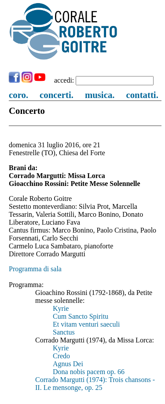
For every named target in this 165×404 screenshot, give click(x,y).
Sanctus (64, 332)
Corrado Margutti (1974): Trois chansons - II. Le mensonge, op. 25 (95, 383)
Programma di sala (35, 269)
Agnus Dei (68, 364)
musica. (100, 95)
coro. (18, 95)
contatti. (142, 95)
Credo (61, 356)
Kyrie (61, 308)
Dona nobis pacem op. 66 (89, 371)
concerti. (56, 95)
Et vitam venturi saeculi (86, 324)
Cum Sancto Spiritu (80, 316)
